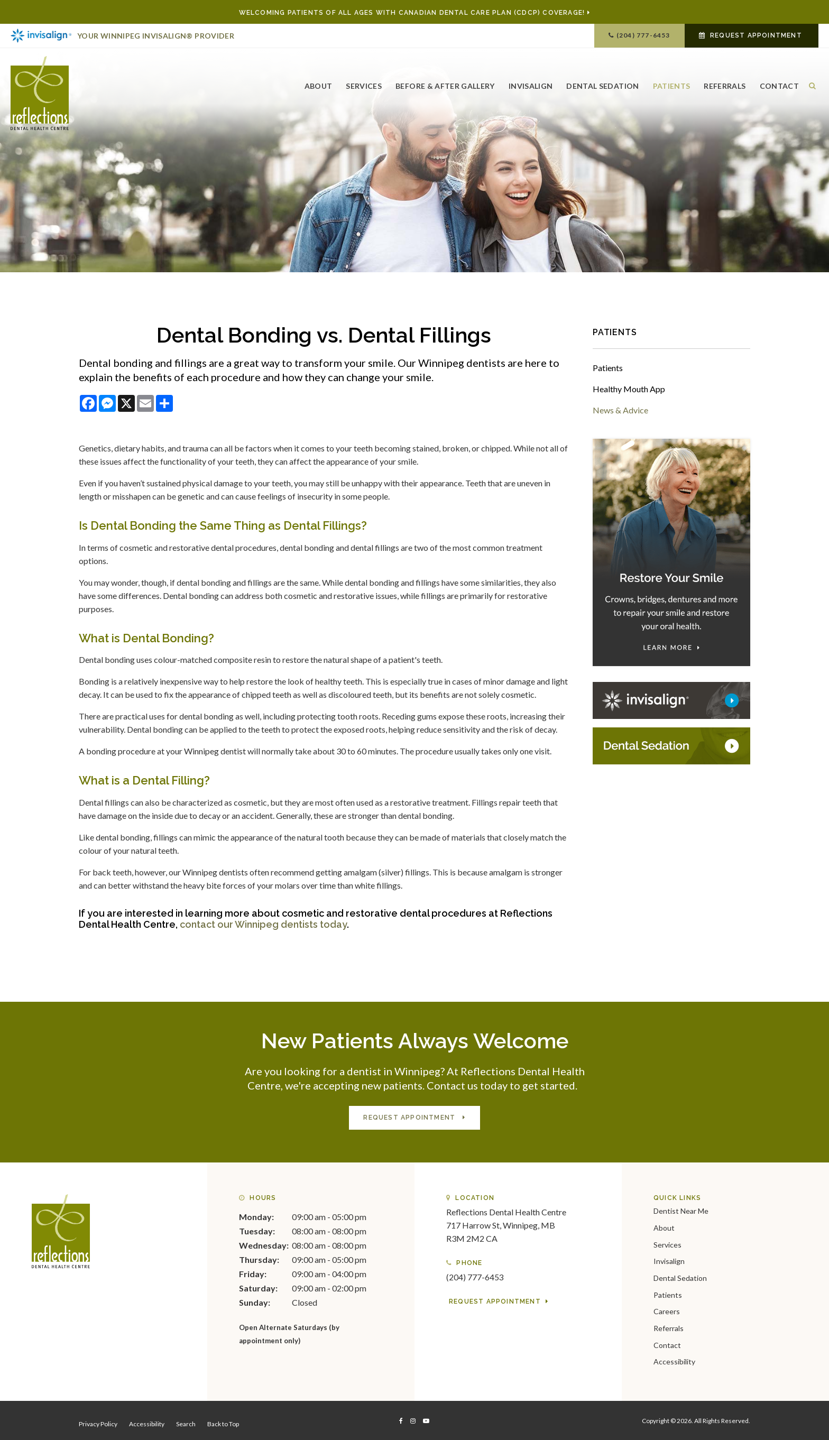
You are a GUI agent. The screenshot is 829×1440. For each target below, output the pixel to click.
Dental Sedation (602, 83)
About (319, 83)
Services (364, 83)
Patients (671, 83)
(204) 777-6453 (643, 35)
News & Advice (620, 410)
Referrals (724, 83)
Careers (666, 1310)
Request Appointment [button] (756, 35)
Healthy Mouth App (629, 389)
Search (186, 1422)
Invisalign (531, 83)
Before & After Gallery (445, 83)
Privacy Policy (98, 1422)
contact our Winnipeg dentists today (263, 924)
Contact (779, 83)
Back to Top (223, 1422)
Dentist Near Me (680, 1209)
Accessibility (674, 1360)
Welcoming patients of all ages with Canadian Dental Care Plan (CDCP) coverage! (412, 12)
